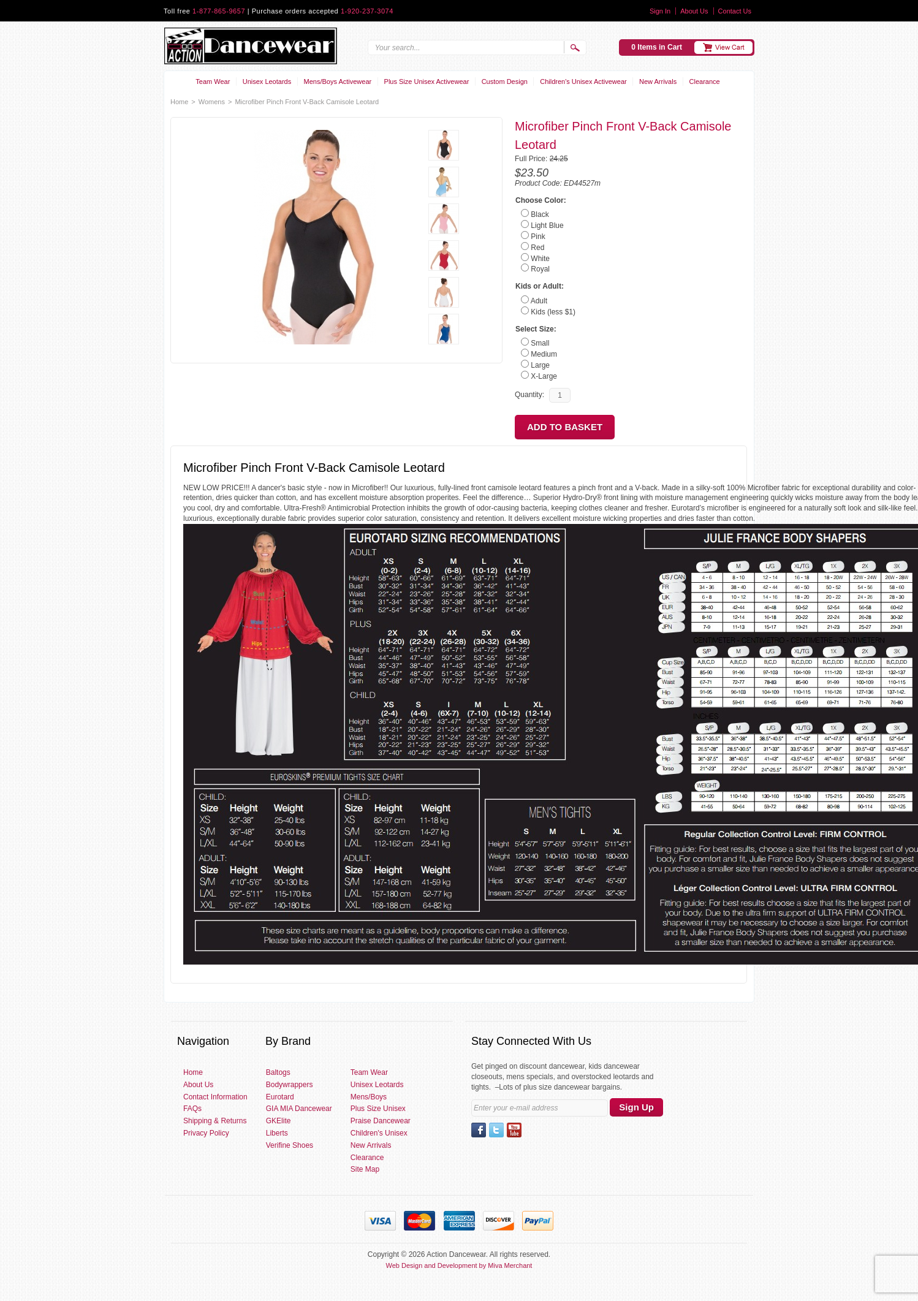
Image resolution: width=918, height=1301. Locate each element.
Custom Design (505, 81)
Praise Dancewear (381, 1121)
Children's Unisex (379, 1133)
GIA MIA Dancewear (299, 1108)
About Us (694, 11)
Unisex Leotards (267, 81)
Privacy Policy (206, 1133)
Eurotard (280, 1097)
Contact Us (734, 11)
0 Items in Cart (656, 47)
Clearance (704, 81)
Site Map (365, 1169)
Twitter (496, 1130)
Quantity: (529, 394)
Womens (212, 101)
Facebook (478, 1130)
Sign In (660, 11)
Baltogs (278, 1072)
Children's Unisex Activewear (583, 81)
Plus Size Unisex (378, 1108)
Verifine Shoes (289, 1145)
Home (179, 101)
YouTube (514, 1130)
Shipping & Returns (214, 1121)
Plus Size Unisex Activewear (426, 81)
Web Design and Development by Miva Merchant (459, 1265)
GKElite (278, 1121)
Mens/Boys (369, 1097)
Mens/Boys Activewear (338, 81)
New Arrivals (658, 81)
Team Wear (212, 81)
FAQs (192, 1108)
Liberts (277, 1133)
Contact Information (215, 1097)
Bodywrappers (289, 1084)
